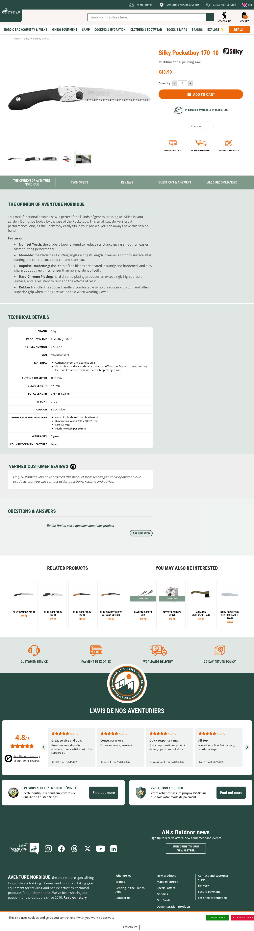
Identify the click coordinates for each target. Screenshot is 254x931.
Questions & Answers (174, 182)
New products (166, 875)
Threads (74, 848)
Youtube (101, 848)
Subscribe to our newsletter (185, 848)
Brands (120, 882)
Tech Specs (79, 182)
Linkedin (114, 848)
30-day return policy (220, 662)
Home (17, 38)
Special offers (166, 888)
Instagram (48, 848)
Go (210, 17)
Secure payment (209, 892)
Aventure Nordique (29, 877)
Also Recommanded (222, 182)
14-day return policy (229, 150)
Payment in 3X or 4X (96, 662)
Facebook (61, 848)
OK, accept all (217, 918)
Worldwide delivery (200, 150)
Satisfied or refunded (212, 898)
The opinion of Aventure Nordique (31, 182)
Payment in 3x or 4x (173, 150)
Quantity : (165, 83)
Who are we (123, 875)
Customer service (34, 662)
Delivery (203, 885)
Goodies (162, 894)
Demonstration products (173, 906)
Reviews (127, 182)
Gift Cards (163, 900)
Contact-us (122, 898)
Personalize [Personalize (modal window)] (130, 927)
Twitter (87, 848)
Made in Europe (167, 882)
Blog (24, 848)
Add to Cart (204, 94)
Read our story (75, 897)
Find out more (104, 792)
